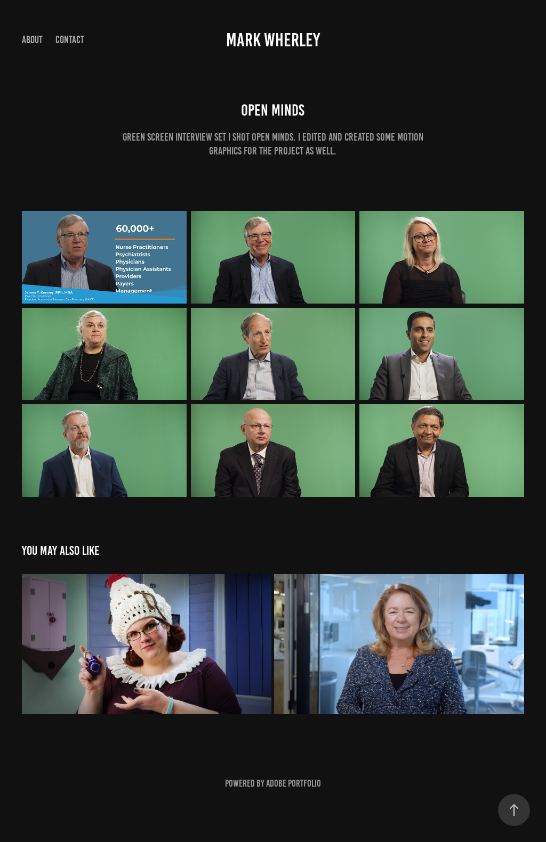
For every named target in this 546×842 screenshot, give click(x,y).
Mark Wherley (273, 40)
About (32, 39)
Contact (69, 39)
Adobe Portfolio (293, 783)
